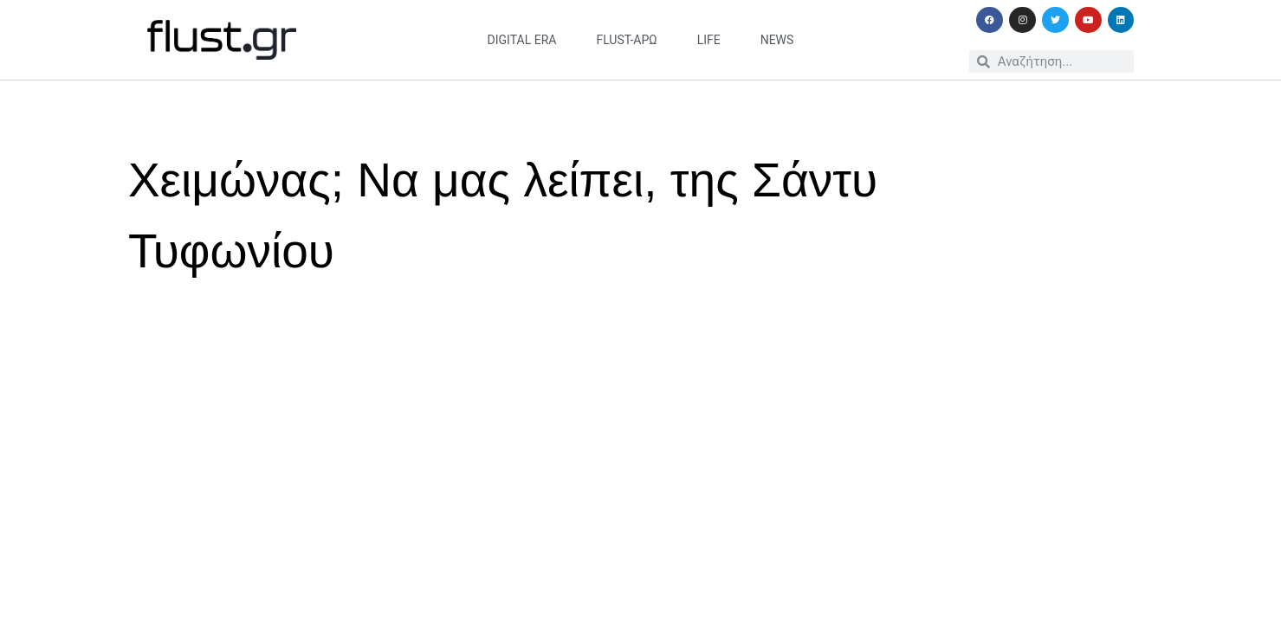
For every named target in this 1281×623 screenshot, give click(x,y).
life (709, 40)
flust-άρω (626, 40)
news (777, 40)
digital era (522, 40)
